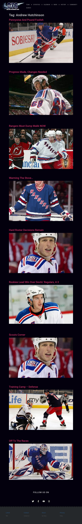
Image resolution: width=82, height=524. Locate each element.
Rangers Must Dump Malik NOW (27, 125)
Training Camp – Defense (23, 386)
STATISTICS (36, 4)
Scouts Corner (17, 334)
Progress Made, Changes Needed (28, 71)
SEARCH (28, 8)
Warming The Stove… (21, 177)
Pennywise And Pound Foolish (26, 19)
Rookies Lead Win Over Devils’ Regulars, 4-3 (34, 282)
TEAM (28, 4)
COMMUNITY (73, 4)
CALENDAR (47, 4)
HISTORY (63, 4)
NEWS (55, 4)
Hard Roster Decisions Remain (26, 230)
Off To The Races (19, 440)
